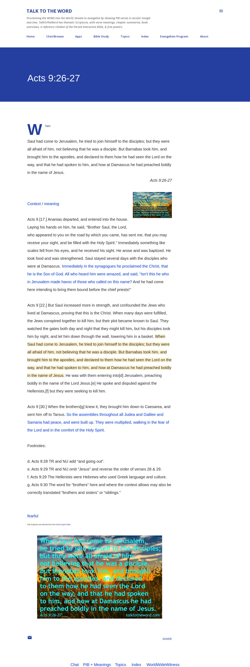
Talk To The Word (49, 11)
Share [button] (167, 638)
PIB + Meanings (97, 665)
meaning (51, 204)
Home (31, 36)
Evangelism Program (174, 36)
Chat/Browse (55, 36)
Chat (75, 665)
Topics (125, 36)
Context (34, 204)
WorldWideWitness (162, 665)
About (204, 36)
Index (145, 36)
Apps (78, 36)
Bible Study (101, 36)
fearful (32, 516)
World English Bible (63, 525)
